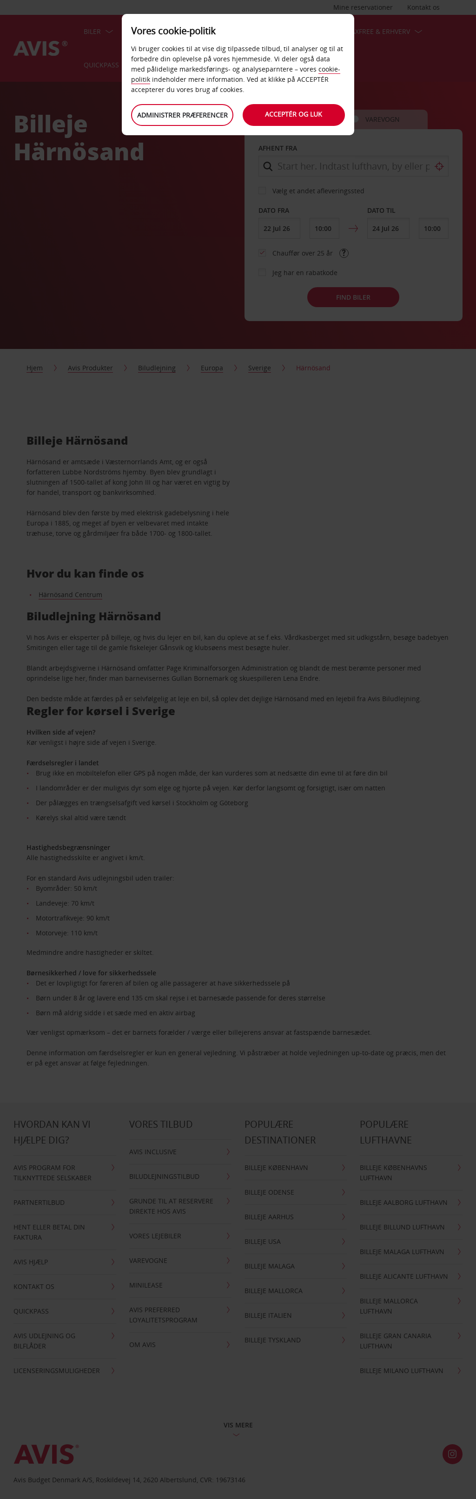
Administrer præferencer (182, 115)
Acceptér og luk (294, 114)
